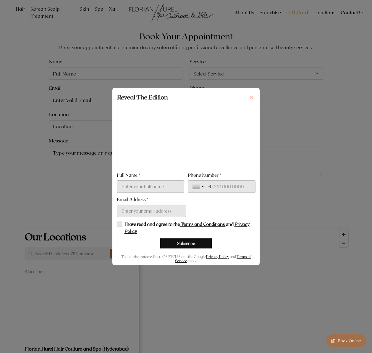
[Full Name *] (151, 187)
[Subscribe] (186, 243)
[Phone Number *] (229, 187)
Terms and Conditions (203, 224)
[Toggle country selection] (199, 186)
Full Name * (128, 175)
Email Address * (132, 199)
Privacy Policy (217, 256)
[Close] (251, 97)
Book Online (346, 340)
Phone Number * (204, 175)
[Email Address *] (152, 211)
